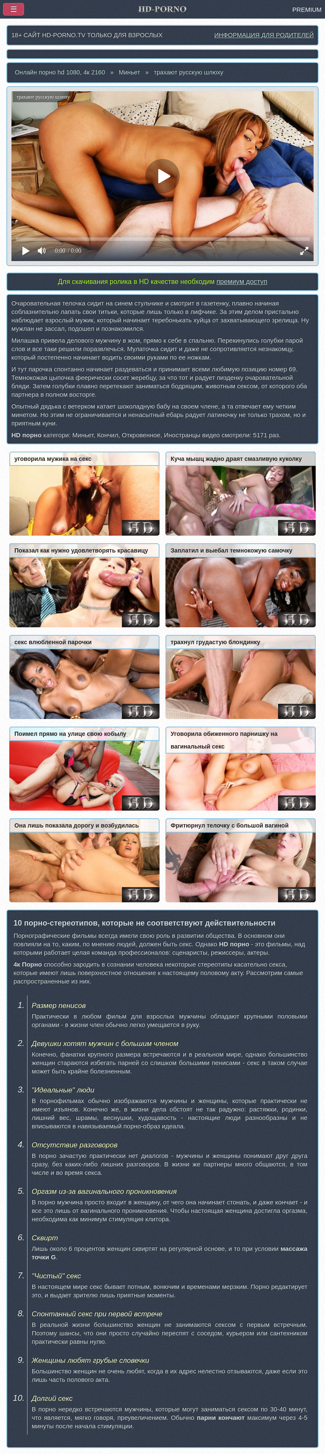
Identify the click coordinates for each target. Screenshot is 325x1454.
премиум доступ (241, 281)
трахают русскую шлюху (188, 72)
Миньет (129, 72)
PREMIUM (307, 9)
